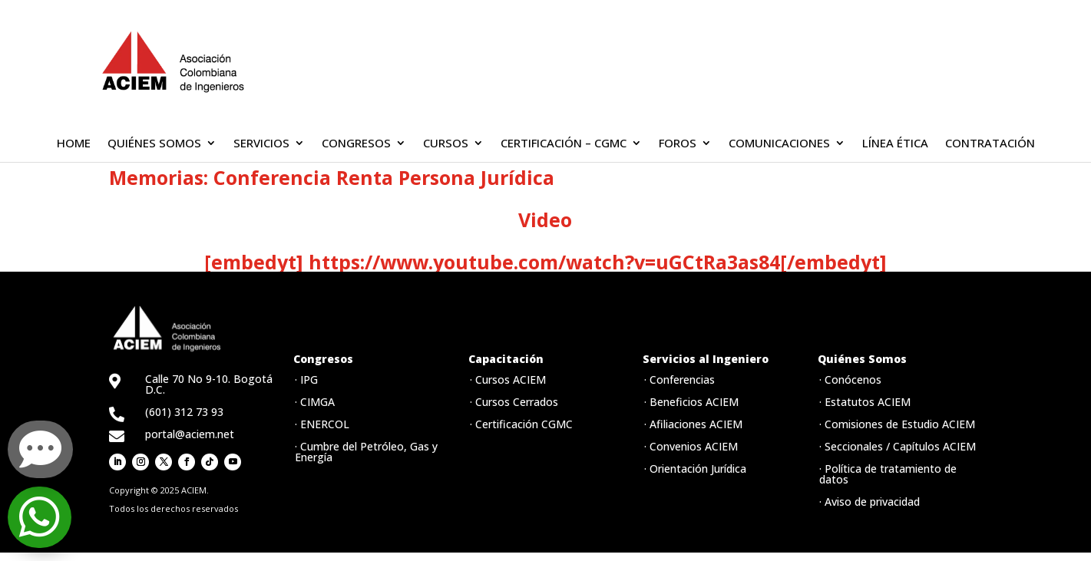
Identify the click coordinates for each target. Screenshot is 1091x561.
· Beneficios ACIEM (691, 401)
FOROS (677, 143)
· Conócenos (850, 379)
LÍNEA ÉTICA (895, 143)
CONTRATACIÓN (990, 143)
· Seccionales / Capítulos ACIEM (897, 446)
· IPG (306, 379)
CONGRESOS (356, 143)
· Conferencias (679, 379)
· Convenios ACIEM (691, 446)
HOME (74, 143)
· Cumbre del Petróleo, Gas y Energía (366, 451)
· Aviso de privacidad (869, 501)
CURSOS (445, 143)
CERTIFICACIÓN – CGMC (563, 143)
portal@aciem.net (189, 434)
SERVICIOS (261, 143)
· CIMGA (315, 401)
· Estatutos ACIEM (865, 401)
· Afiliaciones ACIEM (693, 424)
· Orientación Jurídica (695, 468)
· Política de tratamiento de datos (888, 474)
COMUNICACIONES (779, 143)
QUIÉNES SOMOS (154, 143)
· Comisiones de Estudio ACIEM (897, 424)
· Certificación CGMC (521, 424)
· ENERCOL (322, 424)
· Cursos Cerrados (514, 401)
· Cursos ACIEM (508, 379)
